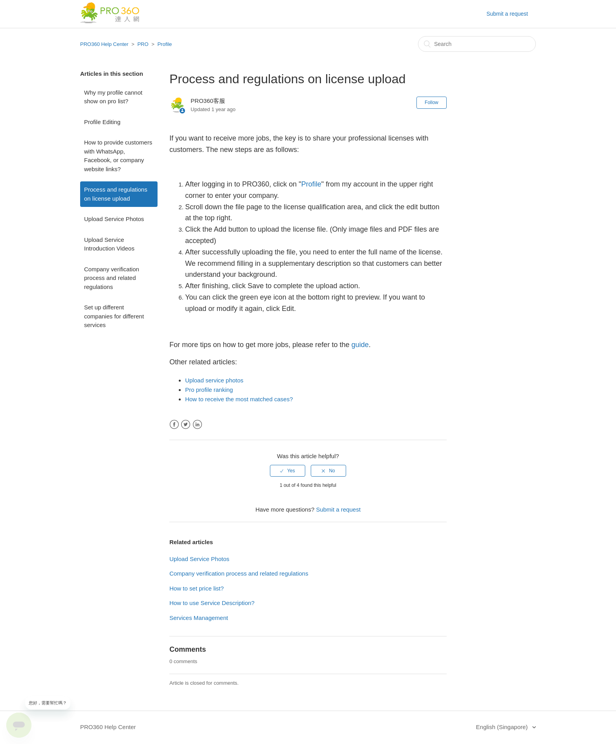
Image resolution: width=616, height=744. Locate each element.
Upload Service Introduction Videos (109, 244)
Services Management (198, 617)
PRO (143, 44)
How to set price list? (196, 588)
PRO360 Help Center (104, 44)
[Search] (477, 44)
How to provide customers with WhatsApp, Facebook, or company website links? (118, 155)
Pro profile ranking (209, 389)
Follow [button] (431, 102)
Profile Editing (102, 122)
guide (359, 345)
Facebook (174, 425)
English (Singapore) (503, 727)
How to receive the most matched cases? (239, 399)
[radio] (287, 471)
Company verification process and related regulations (111, 278)
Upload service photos (214, 380)
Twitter (186, 425)
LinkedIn (197, 425)
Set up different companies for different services (114, 316)
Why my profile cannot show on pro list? (113, 97)
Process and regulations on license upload (115, 194)
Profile (165, 44)
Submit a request (507, 14)
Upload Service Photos (114, 219)
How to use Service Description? (212, 603)
